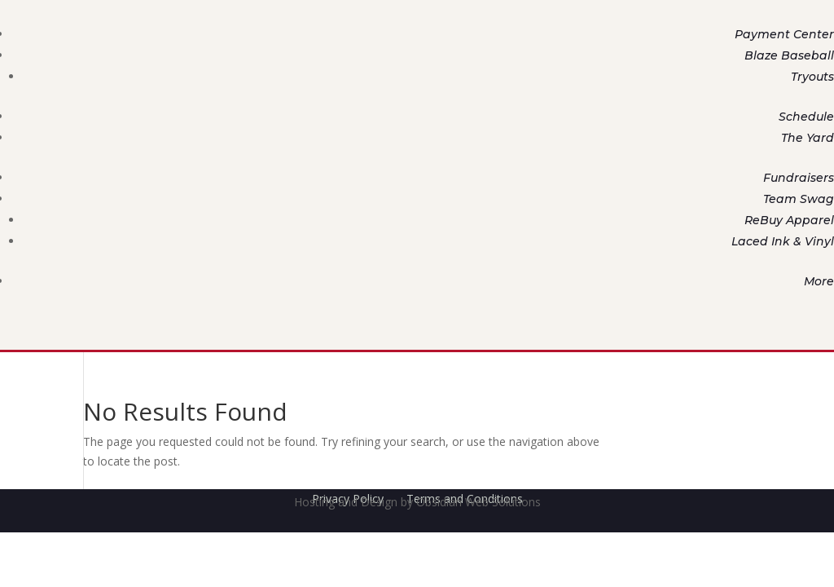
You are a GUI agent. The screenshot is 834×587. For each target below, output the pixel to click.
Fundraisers (798, 177)
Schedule (806, 116)
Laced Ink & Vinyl (782, 241)
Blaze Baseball (789, 55)
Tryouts (812, 76)
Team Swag (798, 199)
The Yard (807, 137)
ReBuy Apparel (789, 220)
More (819, 281)
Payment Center (784, 34)
